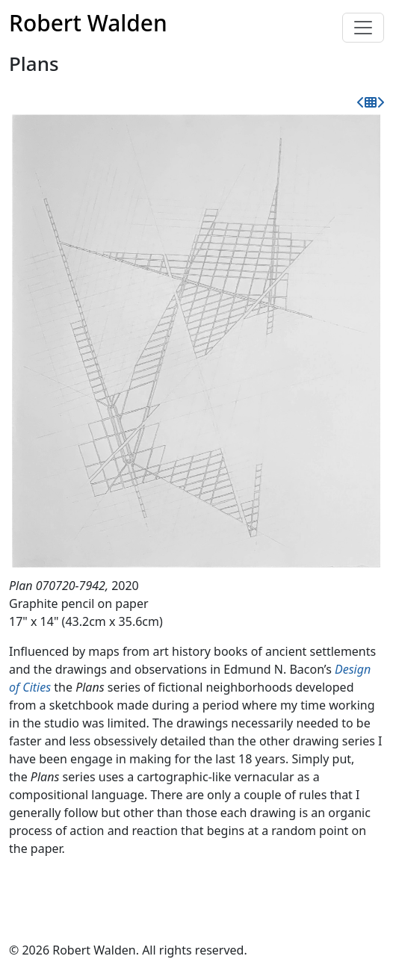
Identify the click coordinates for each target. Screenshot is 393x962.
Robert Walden (88, 22)
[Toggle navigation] (363, 28)
